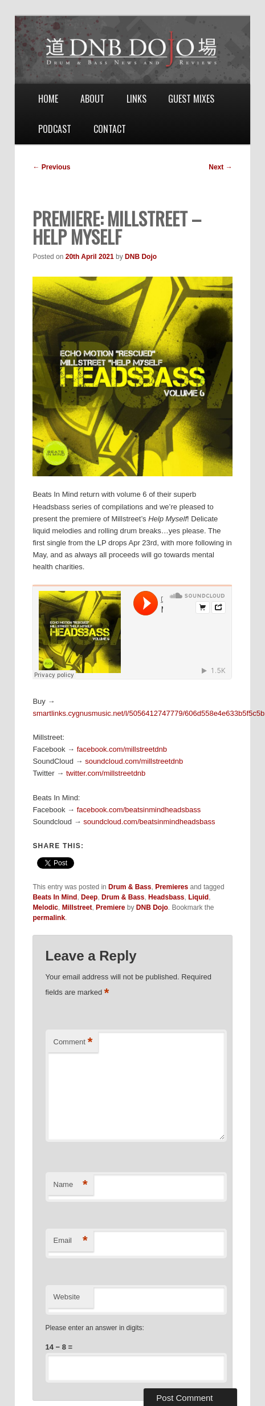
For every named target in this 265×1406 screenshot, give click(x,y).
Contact (109, 129)
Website (67, 1296)
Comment (73, 1042)
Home (48, 99)
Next (220, 167)
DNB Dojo (141, 257)
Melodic (45, 907)
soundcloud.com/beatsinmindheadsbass (149, 821)
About (92, 99)
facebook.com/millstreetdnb (122, 749)
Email (71, 1241)
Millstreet (77, 907)
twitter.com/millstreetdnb (105, 773)
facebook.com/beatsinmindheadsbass (139, 809)
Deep (89, 897)
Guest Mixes (191, 99)
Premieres (171, 887)
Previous (51, 167)
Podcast (54, 129)
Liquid (198, 897)
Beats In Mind (54, 897)
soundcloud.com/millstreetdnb (134, 761)
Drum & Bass (129, 887)
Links (136, 99)
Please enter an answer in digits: (95, 1328)
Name (71, 1185)
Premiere (110, 907)
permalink (48, 918)
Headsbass (166, 897)
